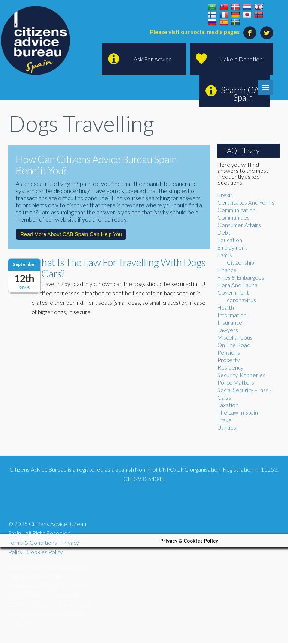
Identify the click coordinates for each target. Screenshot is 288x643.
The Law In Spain (238, 412)
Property (229, 360)
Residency (230, 367)
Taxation (228, 405)
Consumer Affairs (239, 225)
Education (230, 240)
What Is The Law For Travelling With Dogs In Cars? (119, 268)
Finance (227, 270)
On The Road (234, 345)
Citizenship (240, 262)
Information (232, 315)
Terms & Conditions (32, 542)
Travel (225, 420)
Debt (224, 232)
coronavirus (241, 300)
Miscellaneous (235, 337)
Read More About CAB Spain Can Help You (71, 234)
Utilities (227, 427)
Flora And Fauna (238, 285)
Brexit (225, 195)
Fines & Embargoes (241, 277)
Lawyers (228, 330)
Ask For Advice (153, 59)
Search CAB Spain (243, 94)
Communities (234, 217)
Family (225, 255)
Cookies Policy (45, 552)
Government (233, 292)
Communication (237, 210)
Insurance (230, 322)
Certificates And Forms (246, 202)
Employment (232, 247)
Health (226, 307)
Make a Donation (240, 59)
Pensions (229, 352)
